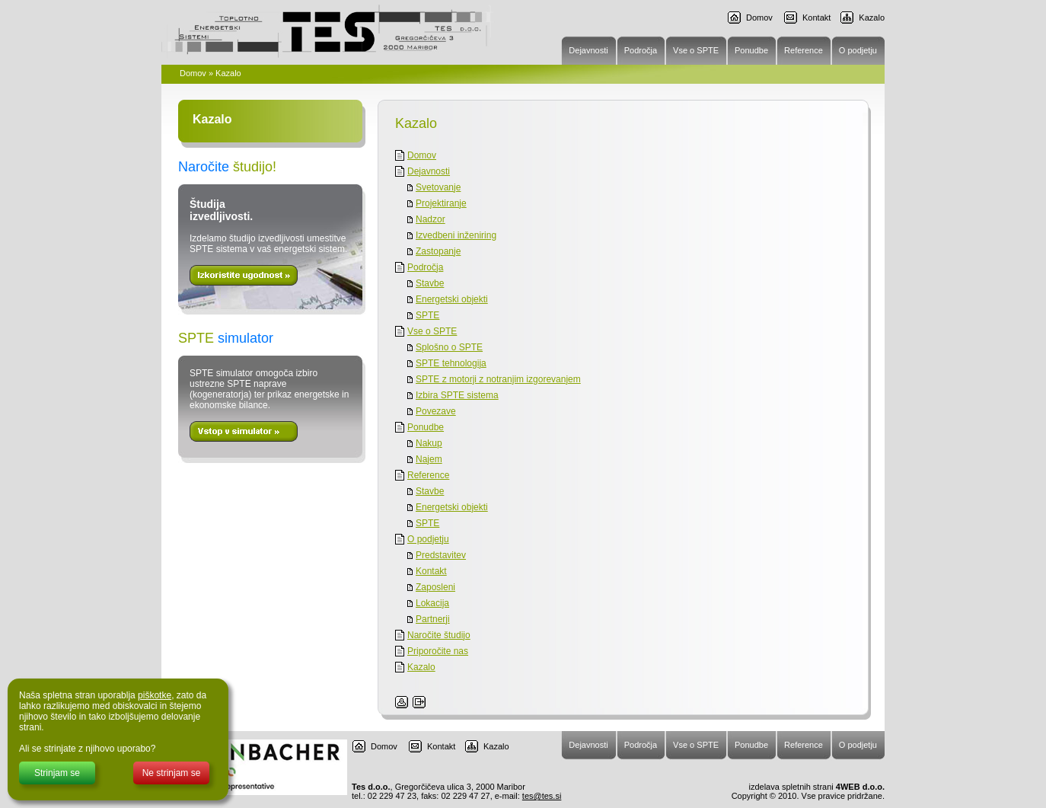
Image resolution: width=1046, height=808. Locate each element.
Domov (759, 17)
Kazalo (872, 17)
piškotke (154, 695)
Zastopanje (438, 251)
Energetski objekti (452, 299)
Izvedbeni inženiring (456, 235)
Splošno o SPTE (449, 347)
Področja (425, 267)
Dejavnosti (428, 171)
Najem (429, 459)
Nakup (429, 443)
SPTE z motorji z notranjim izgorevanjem (498, 379)
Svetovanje (438, 187)
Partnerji (433, 619)
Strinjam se (57, 773)
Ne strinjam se (171, 773)
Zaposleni (435, 587)
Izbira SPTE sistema (457, 395)
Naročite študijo (438, 635)
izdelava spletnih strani (789, 786)
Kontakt (816, 17)
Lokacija (432, 603)
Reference (428, 475)
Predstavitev (441, 555)
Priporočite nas (437, 651)
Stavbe (430, 283)
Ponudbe (425, 427)
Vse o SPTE (432, 331)
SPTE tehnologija (451, 363)
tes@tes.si (542, 795)
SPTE (427, 315)
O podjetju (428, 539)
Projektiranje (441, 203)
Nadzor (430, 219)
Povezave (436, 411)
